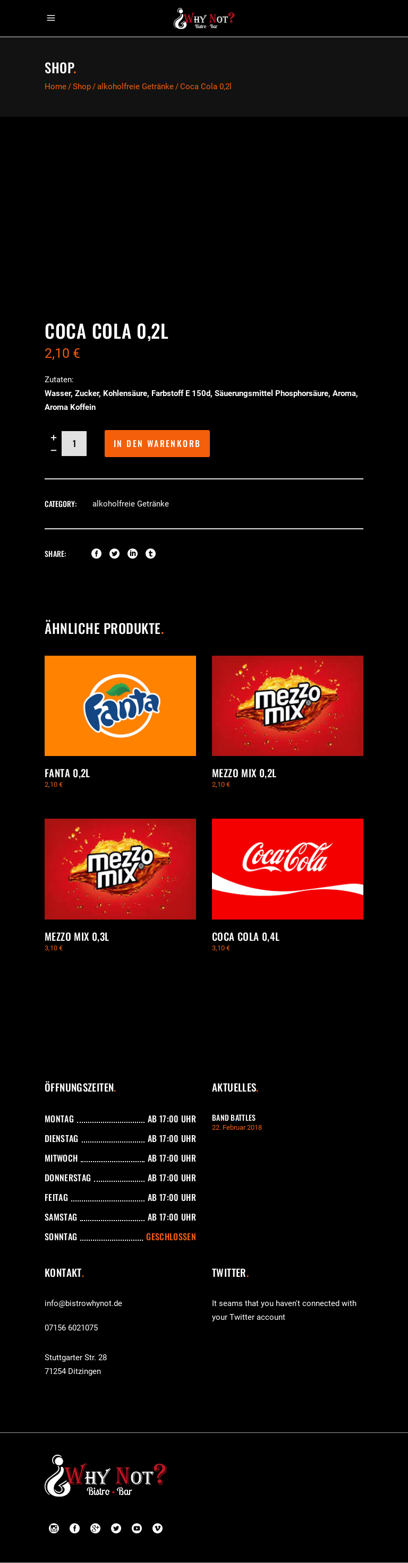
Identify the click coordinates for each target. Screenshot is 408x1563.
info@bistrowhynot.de (83, 1303)
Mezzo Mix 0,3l (77, 936)
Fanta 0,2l (67, 772)
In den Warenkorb (157, 443)
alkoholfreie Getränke (135, 86)
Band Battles (234, 1117)
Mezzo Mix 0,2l (244, 772)
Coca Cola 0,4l (245, 936)
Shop (82, 86)
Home (55, 86)
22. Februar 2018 (237, 1127)
